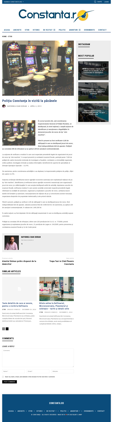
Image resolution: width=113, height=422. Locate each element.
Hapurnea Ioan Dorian (17, 106)
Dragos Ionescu (13, 309)
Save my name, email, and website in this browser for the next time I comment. (30, 377)
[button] (98, 2)
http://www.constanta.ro (27, 240)
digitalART (73, 414)
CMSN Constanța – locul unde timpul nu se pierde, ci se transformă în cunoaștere (93, 70)
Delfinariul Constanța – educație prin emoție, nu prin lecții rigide (93, 112)
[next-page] (7, 328)
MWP (80, 414)
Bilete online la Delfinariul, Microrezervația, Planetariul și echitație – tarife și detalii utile (54, 306)
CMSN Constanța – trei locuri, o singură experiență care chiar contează (93, 91)
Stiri (10, 36)
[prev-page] (3, 328)
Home (4, 36)
